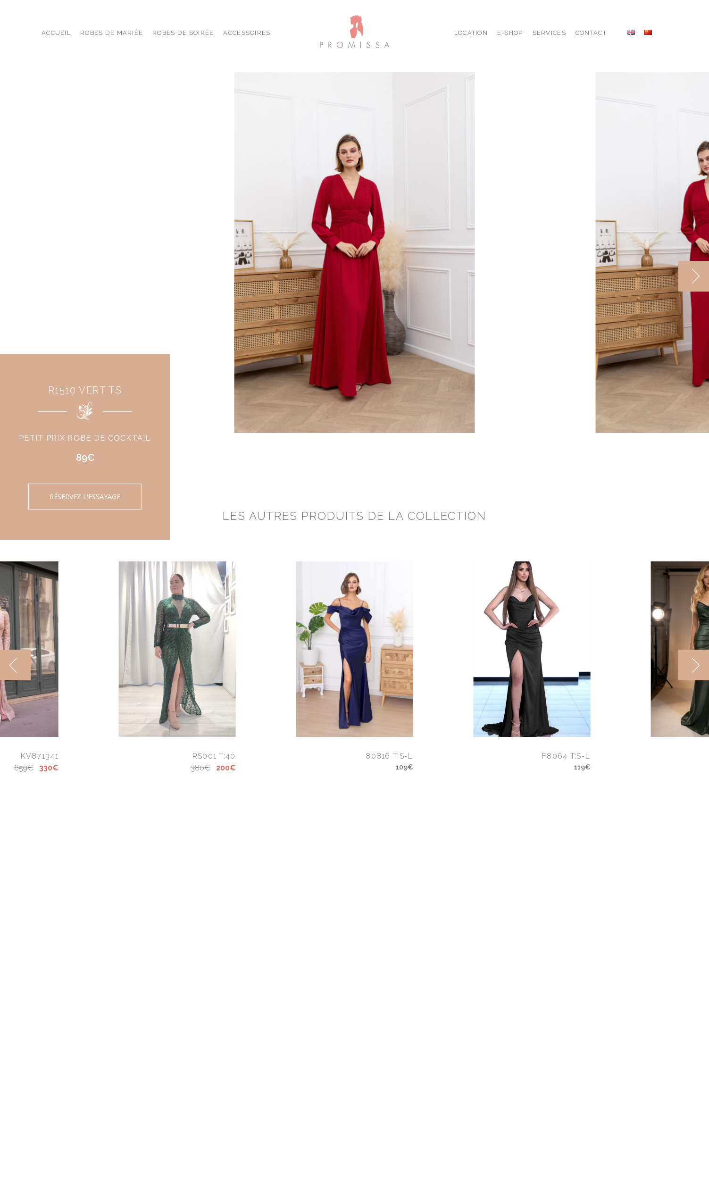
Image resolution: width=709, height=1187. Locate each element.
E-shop (510, 32)
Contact (591, 32)
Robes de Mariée (111, 32)
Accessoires (246, 32)
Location (471, 32)
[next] (693, 276)
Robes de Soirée (183, 32)
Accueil (56, 32)
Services (549, 32)
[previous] (15, 665)
